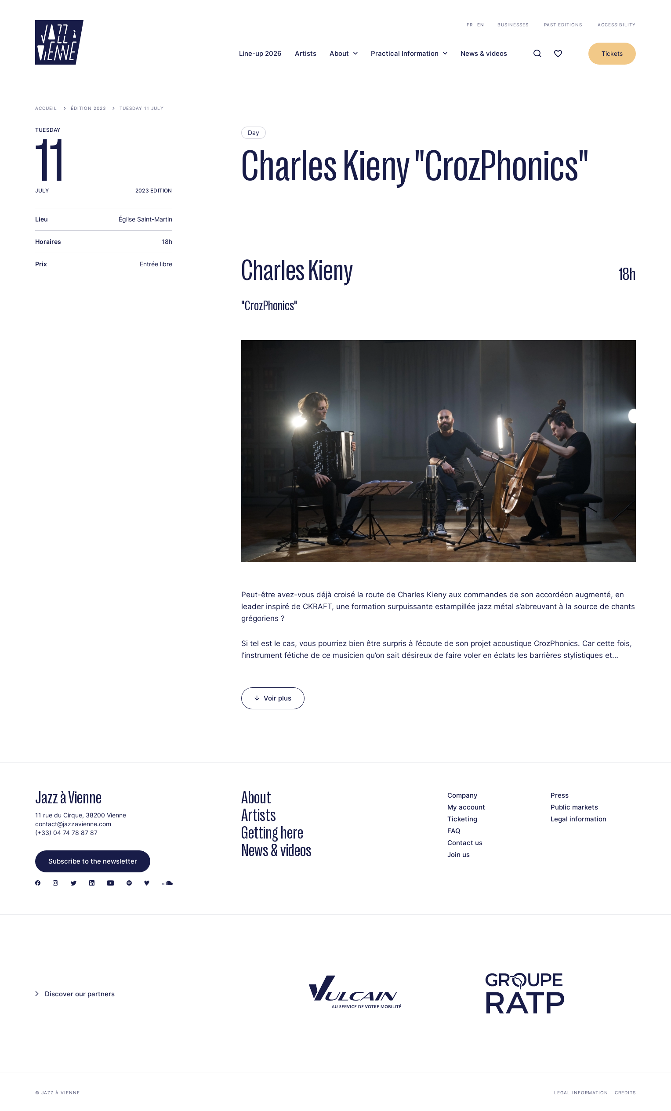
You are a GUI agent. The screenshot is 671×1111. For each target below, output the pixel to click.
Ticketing (462, 819)
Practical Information (405, 53)
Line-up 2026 (260, 53)
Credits (625, 1092)
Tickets (612, 53)
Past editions (563, 25)
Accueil (46, 108)
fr (470, 25)
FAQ (454, 830)
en (480, 25)
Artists (305, 53)
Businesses (513, 25)
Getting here (272, 833)
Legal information (578, 819)
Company (462, 795)
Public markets (574, 807)
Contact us (464, 842)
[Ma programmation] (558, 54)
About (339, 53)
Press (560, 795)
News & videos (484, 53)
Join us (458, 854)
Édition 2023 (88, 108)
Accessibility (617, 25)
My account (466, 807)
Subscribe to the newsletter (92, 861)
